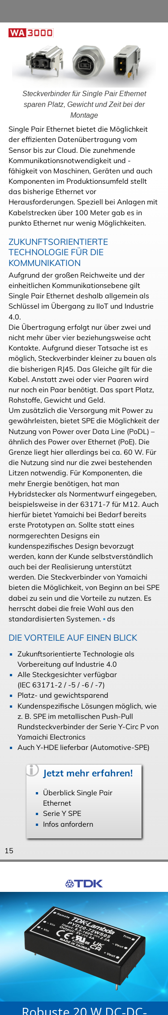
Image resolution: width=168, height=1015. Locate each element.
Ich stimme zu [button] (40, 1002)
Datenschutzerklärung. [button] (50, 979)
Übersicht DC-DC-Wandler (77, 927)
